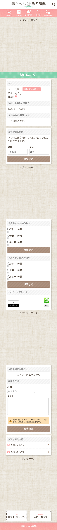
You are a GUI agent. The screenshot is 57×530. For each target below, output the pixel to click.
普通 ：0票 (15, 235)
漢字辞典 (19, 13)
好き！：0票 (15, 229)
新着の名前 (48, 13)
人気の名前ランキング (28, 13)
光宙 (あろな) (17, 445)
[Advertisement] (28, 46)
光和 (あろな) (17, 452)
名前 (31, 147)
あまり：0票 (15, 242)
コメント (11, 396)
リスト (13, 302)
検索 (53, 4)
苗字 (10, 147)
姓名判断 (9, 13)
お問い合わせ (41, 515)
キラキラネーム (38, 13)
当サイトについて (16, 515)
